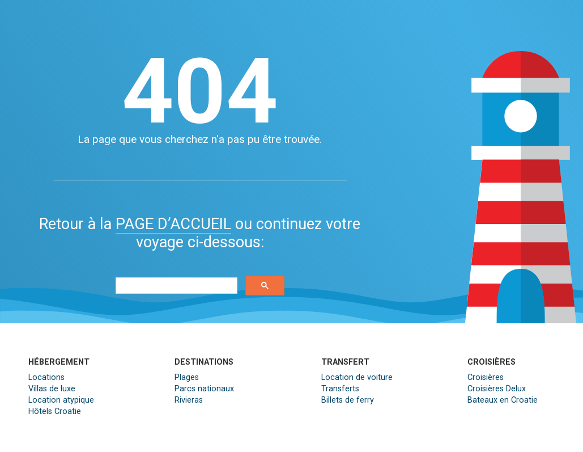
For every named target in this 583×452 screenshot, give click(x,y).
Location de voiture (357, 377)
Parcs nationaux (204, 389)
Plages (187, 377)
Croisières (485, 377)
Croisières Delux (496, 389)
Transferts (340, 389)
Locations (46, 377)
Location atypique (61, 400)
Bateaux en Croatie (502, 400)
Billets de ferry (347, 400)
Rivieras (189, 400)
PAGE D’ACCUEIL (173, 224)
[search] (175, 286)
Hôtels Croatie (54, 411)
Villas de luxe (51, 389)
